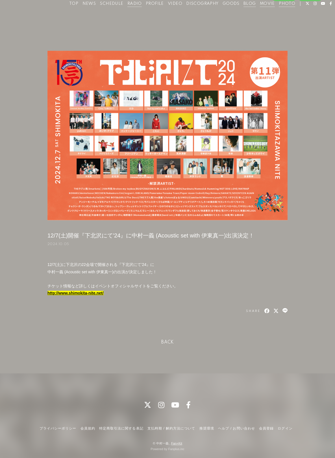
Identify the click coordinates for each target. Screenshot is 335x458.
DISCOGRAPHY (199, 16)
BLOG (246, 16)
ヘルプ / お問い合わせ (236, 428)
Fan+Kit (176, 443)
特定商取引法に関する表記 (121, 428)
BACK (167, 342)
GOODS (227, 16)
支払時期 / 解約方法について (171, 428)
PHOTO (283, 16)
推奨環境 (206, 428)
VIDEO (171, 16)
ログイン (310, 33)
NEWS (85, 16)
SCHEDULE (108, 16)
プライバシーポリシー (58, 428)
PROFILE (151, 16)
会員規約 (88, 428)
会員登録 (284, 33)
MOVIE (263, 16)
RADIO (131, 16)
